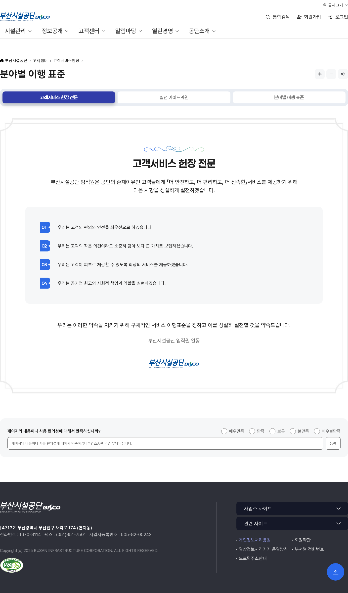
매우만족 (236, 431)
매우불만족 (331, 431)
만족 (260, 431)
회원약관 (303, 540)
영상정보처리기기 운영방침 (263, 549)
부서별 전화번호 (309, 549)
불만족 (303, 431)
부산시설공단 (16, 60)
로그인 (341, 17)
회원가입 (312, 17)
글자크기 (335, 5)
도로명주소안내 (253, 558)
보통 (281, 431)
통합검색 (281, 17)
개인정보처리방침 (255, 540)
